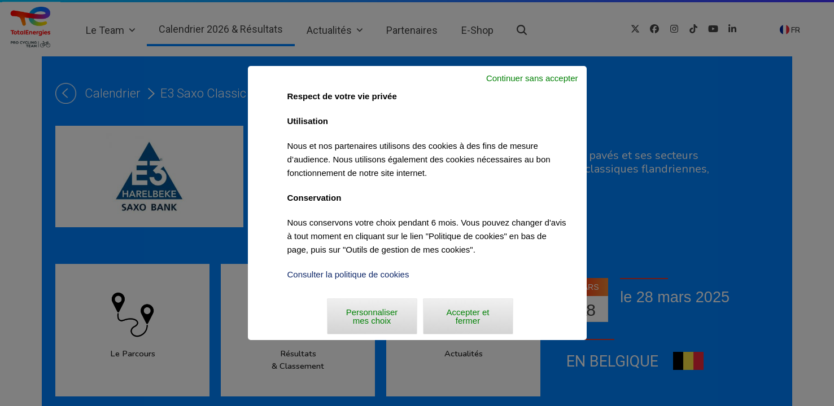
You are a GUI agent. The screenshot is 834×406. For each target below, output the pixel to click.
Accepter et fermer (468, 316)
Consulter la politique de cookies (348, 274)
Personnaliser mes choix (372, 316)
